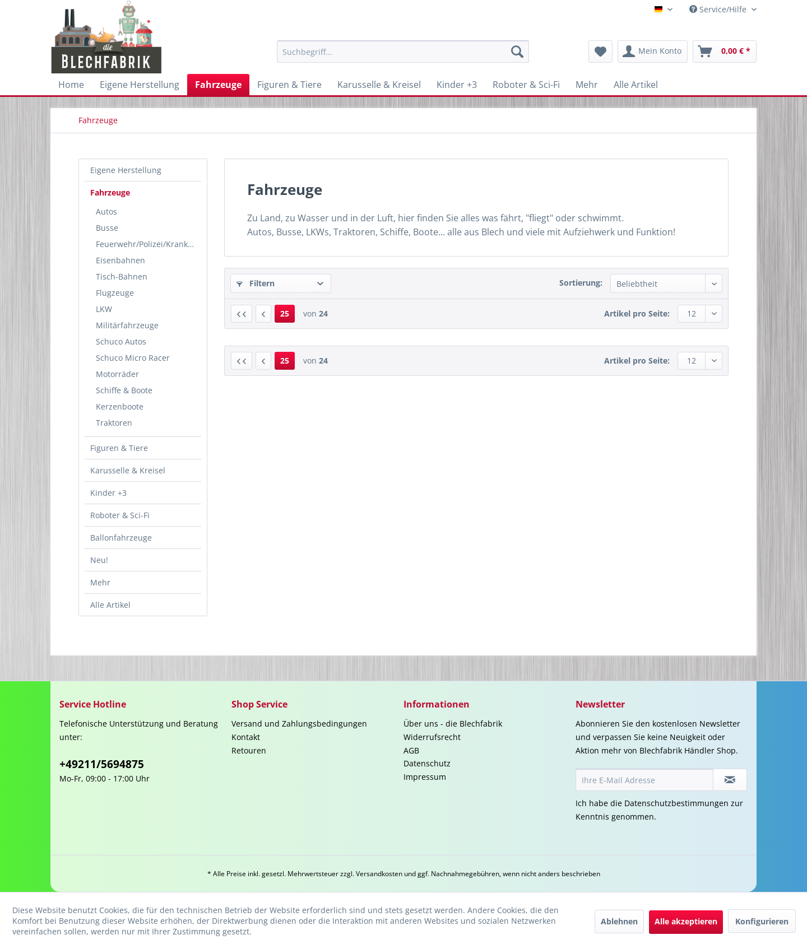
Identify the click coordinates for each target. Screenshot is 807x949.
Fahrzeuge (110, 192)
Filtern (255, 283)
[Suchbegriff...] (403, 51)
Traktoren (114, 422)
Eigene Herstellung (125, 170)
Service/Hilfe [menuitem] (719, 9)
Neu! (99, 560)
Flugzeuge (115, 292)
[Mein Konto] (653, 51)
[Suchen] (517, 51)
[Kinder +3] (457, 84)
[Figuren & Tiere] (289, 84)
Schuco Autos (121, 341)
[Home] (71, 84)
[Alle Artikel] (636, 84)
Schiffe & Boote (124, 390)
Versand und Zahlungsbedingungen (299, 723)
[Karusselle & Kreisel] (379, 84)
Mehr (100, 582)
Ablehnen (619, 921)
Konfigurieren (762, 921)
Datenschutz (427, 763)
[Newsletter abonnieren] (730, 780)
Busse (107, 227)
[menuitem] (403, 51)
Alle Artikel (110, 604)
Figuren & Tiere (119, 448)
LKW (104, 309)
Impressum (425, 776)
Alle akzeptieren (686, 921)
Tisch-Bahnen (121, 276)
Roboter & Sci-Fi (120, 515)
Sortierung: (580, 282)
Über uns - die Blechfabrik (453, 723)
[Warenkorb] (725, 51)
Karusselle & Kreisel (127, 470)
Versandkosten (379, 873)
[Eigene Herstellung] (139, 84)
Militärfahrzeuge (127, 325)
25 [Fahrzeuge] (284, 313)
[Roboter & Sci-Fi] (526, 84)
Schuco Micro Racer (133, 357)
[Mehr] (587, 84)
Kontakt (245, 737)
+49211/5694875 (101, 764)
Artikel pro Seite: (637, 313)
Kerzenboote (119, 406)
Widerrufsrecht (432, 737)
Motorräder (117, 374)
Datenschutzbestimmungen (676, 803)
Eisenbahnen (120, 260)
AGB (411, 750)
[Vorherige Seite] (263, 314)
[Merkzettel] (600, 51)
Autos (106, 211)
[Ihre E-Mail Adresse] (644, 780)
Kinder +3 (108, 492)
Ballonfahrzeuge (121, 537)
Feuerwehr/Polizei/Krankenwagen (148, 244)
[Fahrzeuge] (218, 84)
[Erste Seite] (241, 314)
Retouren (248, 750)
